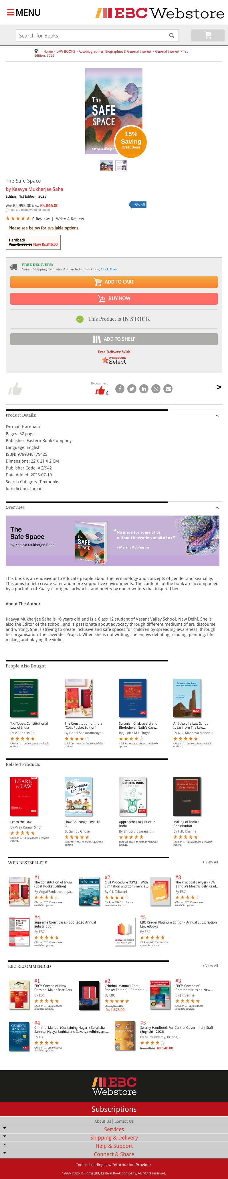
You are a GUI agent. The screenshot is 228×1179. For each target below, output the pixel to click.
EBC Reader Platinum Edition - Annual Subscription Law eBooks (178, 924)
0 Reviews (41, 219)
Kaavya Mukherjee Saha (37, 189)
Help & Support (114, 1146)
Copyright (91, 1173)
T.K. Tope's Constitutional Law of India (29, 726)
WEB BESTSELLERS (27, 862)
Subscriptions (114, 1109)
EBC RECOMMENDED (29, 966)
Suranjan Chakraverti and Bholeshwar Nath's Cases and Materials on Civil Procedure (138, 726)
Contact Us (124, 1121)
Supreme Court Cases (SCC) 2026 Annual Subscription (65, 924)
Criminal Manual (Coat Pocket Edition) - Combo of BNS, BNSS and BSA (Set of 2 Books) (126, 988)
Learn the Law (20, 822)
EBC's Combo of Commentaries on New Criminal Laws (192, 988)
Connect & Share (114, 1154)
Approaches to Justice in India (137, 824)
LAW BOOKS (65, 51)
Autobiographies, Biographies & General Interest (115, 51)
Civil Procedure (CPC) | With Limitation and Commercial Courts (126, 884)
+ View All (210, 862)
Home (48, 51)
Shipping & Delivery (114, 1137)
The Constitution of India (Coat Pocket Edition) (83, 726)
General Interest (167, 51)
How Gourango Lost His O (82, 824)
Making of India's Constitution (186, 824)
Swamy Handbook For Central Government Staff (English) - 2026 (176, 1030)
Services (114, 1129)
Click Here (109, 269)
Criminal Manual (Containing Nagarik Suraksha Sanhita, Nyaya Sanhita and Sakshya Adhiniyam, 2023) (70, 1030)
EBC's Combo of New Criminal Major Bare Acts (53, 988)
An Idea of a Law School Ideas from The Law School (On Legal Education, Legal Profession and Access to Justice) (192, 726)
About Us (102, 1121)
